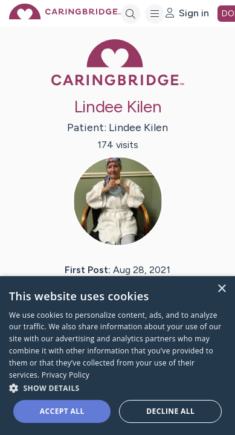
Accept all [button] (62, 411)
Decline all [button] (170, 411)
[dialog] (117, 355)
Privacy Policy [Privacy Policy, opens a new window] (65, 375)
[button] (117, 388)
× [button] (221, 289)
